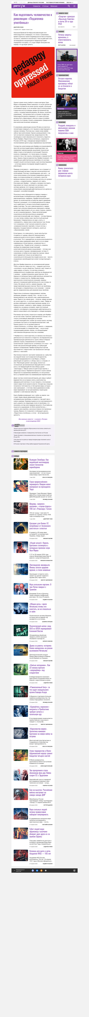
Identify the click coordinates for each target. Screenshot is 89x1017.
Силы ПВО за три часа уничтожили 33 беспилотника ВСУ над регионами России (65, 67)
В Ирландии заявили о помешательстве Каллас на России (31, 432)
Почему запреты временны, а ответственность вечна (64, 38)
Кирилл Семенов (47, 685)
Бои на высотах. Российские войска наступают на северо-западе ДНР (40, 903)
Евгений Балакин (47, 935)
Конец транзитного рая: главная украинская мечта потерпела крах (65, 172)
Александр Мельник (46, 854)
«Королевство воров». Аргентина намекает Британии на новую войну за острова (40, 821)
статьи (16, 456)
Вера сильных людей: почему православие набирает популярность (38, 922)
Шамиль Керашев (47, 666)
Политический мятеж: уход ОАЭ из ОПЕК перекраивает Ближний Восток (40, 672)
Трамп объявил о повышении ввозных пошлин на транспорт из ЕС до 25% (66, 114)
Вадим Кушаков (47, 644)
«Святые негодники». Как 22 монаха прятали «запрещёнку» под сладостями (39, 735)
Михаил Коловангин (46, 582)
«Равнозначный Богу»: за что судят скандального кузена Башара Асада (39, 756)
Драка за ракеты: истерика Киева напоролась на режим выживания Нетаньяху (40, 714)
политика (62, 122)
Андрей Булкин (48, 749)
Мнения (54, 6)
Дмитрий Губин (47, 519)
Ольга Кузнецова (47, 477)
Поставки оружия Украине (55, 2)
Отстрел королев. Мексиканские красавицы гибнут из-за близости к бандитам (65, 83)
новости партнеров (20, 451)
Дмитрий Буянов (18, 27)
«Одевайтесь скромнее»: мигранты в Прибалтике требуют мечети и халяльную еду (39, 799)
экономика (62, 165)
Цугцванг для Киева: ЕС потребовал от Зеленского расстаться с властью (40, 548)
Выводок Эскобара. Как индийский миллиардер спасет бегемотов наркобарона (39, 463)
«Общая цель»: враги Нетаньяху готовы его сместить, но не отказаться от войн (40, 652)
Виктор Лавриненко (46, 602)
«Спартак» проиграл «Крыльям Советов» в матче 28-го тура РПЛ (66, 20)
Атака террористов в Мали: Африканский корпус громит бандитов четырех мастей (40, 842)
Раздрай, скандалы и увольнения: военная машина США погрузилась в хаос (66, 129)
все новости (61, 27)
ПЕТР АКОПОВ (61, 45)
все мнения (72, 45)
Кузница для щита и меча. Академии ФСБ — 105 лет (40, 985)
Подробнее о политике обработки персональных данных (47, 1004)
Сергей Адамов (47, 915)
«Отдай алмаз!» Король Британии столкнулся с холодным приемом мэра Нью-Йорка (39, 569)
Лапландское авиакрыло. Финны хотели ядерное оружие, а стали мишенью (39, 589)
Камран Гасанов (47, 896)
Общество (60, 153)
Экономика (60, 109)
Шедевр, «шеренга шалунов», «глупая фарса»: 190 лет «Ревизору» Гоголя (40, 506)
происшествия (63, 75)
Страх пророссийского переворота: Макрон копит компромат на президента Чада (40, 485)
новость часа (63, 13)
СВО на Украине (72, 2)
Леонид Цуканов (47, 499)
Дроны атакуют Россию (36, 2)
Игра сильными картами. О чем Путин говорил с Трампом (40, 631)
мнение (61, 31)
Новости (36, 6)
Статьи (45, 6)
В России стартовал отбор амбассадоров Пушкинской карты (32, 444)
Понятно (70, 1003)
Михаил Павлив (47, 560)
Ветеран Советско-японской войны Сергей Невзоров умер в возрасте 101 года (66, 157)
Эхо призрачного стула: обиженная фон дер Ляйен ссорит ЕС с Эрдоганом (40, 883)
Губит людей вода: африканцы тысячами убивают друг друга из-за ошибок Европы (39, 965)
